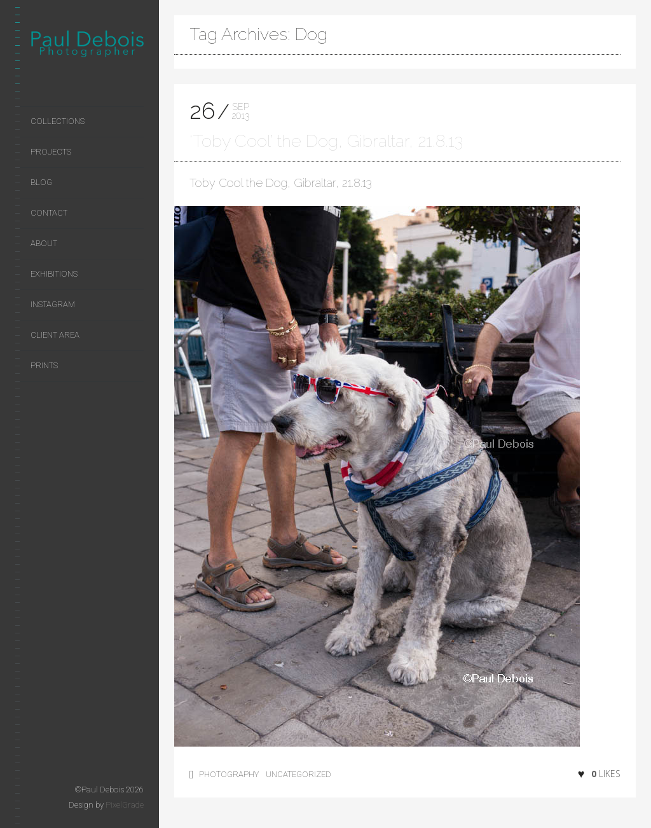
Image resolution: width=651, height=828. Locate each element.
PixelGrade (125, 805)
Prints (44, 365)
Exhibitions (54, 274)
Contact (49, 212)
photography (229, 774)
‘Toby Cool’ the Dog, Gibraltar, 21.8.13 (326, 141)
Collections (58, 121)
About (44, 243)
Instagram (53, 304)
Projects (51, 151)
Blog (41, 182)
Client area (55, 335)
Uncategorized (298, 774)
